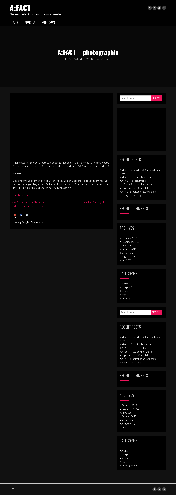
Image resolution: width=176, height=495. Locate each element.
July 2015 (126, 260)
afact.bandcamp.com (23, 195)
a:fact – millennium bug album (93, 202)
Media (124, 290)
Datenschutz (48, 22)
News (124, 294)
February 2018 (129, 238)
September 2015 (130, 252)
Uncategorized (129, 298)
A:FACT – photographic (133, 180)
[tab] (15, 215)
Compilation (128, 287)
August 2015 (128, 256)
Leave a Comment (101, 59)
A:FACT (21, 7)
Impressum (30, 22)
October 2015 (128, 249)
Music (15, 22)
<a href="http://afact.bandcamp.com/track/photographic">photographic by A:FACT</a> (36, 125)
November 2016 (130, 241)
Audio (124, 283)
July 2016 (126, 245)
